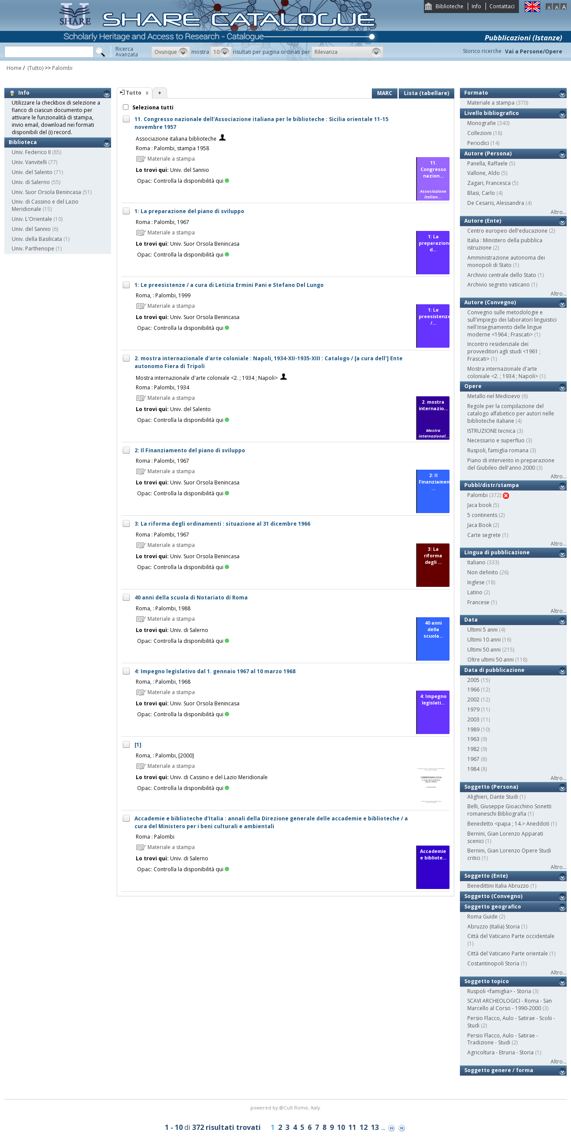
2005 (473, 680)
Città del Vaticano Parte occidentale (511, 936)
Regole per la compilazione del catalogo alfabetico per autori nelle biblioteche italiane (510, 413)
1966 (473, 689)
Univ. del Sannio (31, 229)
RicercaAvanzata (126, 51)
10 (341, 1127)
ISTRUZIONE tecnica (491, 431)
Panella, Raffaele (487, 163)
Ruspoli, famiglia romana (497, 450)
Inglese (476, 582)
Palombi (62, 68)
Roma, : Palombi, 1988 (163, 608)
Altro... (559, 212)
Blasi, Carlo (481, 193)
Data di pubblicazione (494, 670)
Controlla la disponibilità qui (191, 180)
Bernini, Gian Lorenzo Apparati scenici (505, 837)
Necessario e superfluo (496, 440)
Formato (476, 92)
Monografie (481, 123)
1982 (473, 749)
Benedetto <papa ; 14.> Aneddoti (508, 823)
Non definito (482, 572)
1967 (473, 759)
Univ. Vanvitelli (29, 162)
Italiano (476, 562)
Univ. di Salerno (31, 182)
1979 (473, 709)
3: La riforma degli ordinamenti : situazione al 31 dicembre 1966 (222, 523)
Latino (474, 592)
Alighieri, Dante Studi (492, 796)
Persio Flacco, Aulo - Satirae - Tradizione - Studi (502, 1039)
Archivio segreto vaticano (498, 284)
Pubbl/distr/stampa (491, 485)
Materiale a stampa (491, 102)
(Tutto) (34, 68)
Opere (473, 386)
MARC (384, 93)
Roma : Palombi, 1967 (162, 222)
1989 (473, 729)
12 (364, 1127)
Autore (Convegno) (490, 302)
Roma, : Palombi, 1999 (163, 295)
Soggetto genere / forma (498, 1070)
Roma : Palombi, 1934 (162, 387)
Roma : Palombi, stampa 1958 (172, 148)
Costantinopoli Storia (493, 963)
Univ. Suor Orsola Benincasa (46, 192)
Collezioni (479, 133)
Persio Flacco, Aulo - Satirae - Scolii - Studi (511, 1021)
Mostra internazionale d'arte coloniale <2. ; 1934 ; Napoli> (207, 378)
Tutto (133, 92)
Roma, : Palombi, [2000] (165, 755)
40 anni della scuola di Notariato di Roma (191, 597)
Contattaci (502, 6)
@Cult (286, 1107)
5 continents (482, 515)
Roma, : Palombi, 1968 (163, 681)
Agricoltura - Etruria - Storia (500, 1052)
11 (352, 1127)
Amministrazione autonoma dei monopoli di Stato (506, 261)
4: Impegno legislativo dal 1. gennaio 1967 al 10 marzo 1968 (215, 671)
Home (14, 68)
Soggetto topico (486, 981)
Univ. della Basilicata (37, 239)
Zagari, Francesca (489, 183)
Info (476, 6)
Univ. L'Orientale (32, 219)
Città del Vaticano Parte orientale (507, 953)
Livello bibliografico (491, 113)
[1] (138, 744)
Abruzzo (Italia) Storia (493, 926)
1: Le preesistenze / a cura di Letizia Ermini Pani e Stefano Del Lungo (229, 285)
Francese (478, 602)
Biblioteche (449, 6)
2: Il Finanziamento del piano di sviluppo (190, 450)
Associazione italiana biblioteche (176, 138)
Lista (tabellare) (426, 93)
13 (375, 1127)
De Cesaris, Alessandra (495, 203)
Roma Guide (482, 916)
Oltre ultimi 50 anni (490, 659)
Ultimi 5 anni (482, 629)
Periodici (478, 143)
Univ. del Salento (32, 172)
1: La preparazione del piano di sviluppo (189, 211)
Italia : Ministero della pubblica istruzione (504, 244)
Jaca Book (479, 525)
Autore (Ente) (482, 220)
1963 (473, 739)
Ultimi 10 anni (484, 639)
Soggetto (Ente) (486, 875)
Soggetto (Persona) (491, 786)
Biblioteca (23, 142)
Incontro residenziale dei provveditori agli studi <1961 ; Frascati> (504, 351)
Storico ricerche (482, 51)
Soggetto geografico (492, 906)
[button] (170, 52)
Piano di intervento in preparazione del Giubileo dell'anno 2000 (511, 464)
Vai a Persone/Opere (533, 51)
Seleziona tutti (152, 107)
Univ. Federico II (31, 152)
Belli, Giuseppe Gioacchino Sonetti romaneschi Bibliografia (509, 810)
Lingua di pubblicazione (497, 552)
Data (471, 619)
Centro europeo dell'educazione (507, 230)
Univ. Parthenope (33, 248)
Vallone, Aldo (483, 173)
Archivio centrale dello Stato (501, 275)
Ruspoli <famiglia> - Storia (499, 991)
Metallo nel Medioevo (493, 396)
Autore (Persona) (488, 153)
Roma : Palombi (155, 836)
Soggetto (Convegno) (493, 896)
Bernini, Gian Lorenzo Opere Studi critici (509, 854)
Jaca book (479, 505)
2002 (473, 699)
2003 (473, 719)
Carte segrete (484, 535)
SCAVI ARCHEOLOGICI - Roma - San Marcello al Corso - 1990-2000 (509, 1004)
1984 (473, 769)
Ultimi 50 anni (484, 649)
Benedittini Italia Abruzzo (498, 885)
